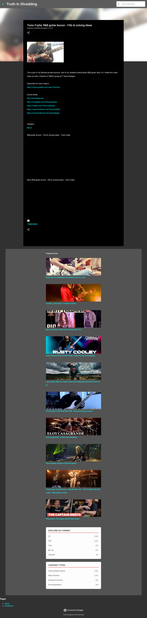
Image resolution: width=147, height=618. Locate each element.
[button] (28, 33)
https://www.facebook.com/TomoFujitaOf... (44, 109)
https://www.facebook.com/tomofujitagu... (43, 113)
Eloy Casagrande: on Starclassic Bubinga (61, 437)
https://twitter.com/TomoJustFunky (41, 106)
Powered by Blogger (73, 610)
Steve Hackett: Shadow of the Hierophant (61, 463)
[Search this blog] (133, 4)
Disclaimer (9, 606)
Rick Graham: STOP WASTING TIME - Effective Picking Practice (69, 411)
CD (73, 536)
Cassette (73, 555)
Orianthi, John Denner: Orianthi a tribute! (61, 303)
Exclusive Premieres (73, 580)
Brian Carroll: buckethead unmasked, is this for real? (65, 277)
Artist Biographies (73, 585)
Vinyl (73, 545)
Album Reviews (73, 575)
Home (7, 604)
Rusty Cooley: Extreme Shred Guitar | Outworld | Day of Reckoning (70, 356)
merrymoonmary (79, 614)
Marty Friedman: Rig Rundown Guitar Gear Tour (63, 329)
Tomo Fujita (32, 224)
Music (29, 128)
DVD (73, 541)
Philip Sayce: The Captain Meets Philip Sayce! (63, 519)
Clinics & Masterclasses (73, 571)
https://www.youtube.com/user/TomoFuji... (44, 87)
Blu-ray (73, 550)
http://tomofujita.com (35, 98)
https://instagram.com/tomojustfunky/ (42, 102)
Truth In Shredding (21, 4)
